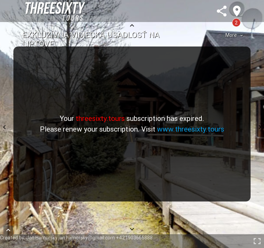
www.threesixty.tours (190, 129)
